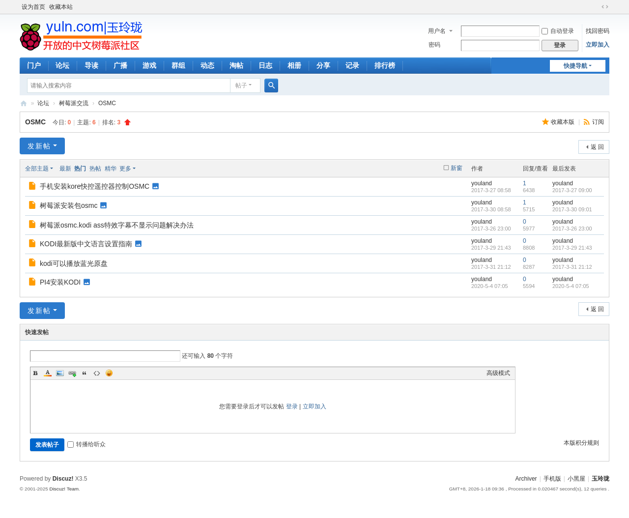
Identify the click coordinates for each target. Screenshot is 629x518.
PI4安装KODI (60, 282)
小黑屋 (576, 478)
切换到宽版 (604, 6)
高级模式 (498, 373)
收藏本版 (563, 121)
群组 (178, 65)
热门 (80, 168)
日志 (265, 65)
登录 (292, 406)
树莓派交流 (73, 103)
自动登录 (558, 31)
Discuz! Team (64, 488)
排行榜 (384, 65)
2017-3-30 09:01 (572, 209)
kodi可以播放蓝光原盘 (74, 263)
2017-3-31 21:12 (572, 267)
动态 (207, 65)
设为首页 (33, 6)
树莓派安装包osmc (68, 205)
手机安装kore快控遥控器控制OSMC (94, 186)
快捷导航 (575, 65)
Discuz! (63, 478)
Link (72, 373)
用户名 (437, 31)
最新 (65, 168)
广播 (120, 65)
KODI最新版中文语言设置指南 (86, 244)
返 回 (597, 147)
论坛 (62, 65)
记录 (352, 65)
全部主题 (37, 168)
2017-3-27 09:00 (572, 190)
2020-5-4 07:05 (570, 286)
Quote (84, 373)
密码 (434, 44)
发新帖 (39, 146)
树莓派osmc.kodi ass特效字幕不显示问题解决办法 (117, 225)
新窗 (456, 168)
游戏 (149, 65)
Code (97, 373)
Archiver (526, 478)
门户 (34, 65)
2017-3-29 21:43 (572, 248)
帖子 (241, 85)
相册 (294, 65)
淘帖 (236, 65)
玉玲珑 (600, 478)
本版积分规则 (581, 442)
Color (48, 373)
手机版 (552, 478)
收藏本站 (61, 6)
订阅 (598, 121)
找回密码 (597, 31)
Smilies (109, 373)
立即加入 (597, 44)
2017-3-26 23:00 (572, 228)
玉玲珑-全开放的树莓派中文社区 (24, 103)
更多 (125, 168)
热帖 (95, 168)
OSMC (107, 103)
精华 (110, 168)
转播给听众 (86, 444)
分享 (323, 65)
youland (481, 183)
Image (60, 373)
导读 (91, 65)
